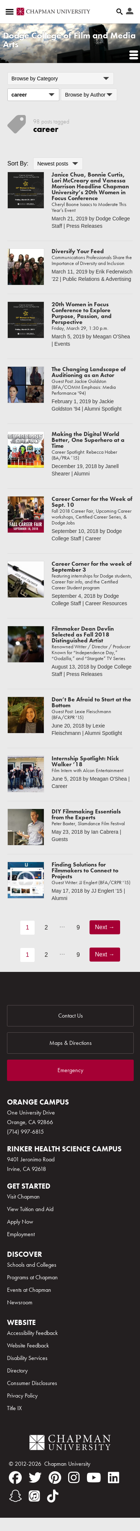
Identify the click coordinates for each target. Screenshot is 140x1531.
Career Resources (106, 603)
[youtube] (94, 1477)
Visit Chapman (23, 1196)
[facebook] (15, 1477)
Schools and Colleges (31, 1265)
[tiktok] (53, 1496)
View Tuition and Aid (30, 1209)
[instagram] (74, 1477)
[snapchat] (15, 1496)
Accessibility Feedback (32, 1333)
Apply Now (20, 1221)
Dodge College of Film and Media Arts (69, 39)
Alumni (82, 474)
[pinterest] (55, 1477)
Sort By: (17, 163)
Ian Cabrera (104, 832)
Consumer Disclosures (32, 1383)
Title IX (14, 1408)
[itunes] (34, 1496)
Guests (60, 839)
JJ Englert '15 (106, 891)
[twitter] (35, 1477)
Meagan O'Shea (111, 336)
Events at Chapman (29, 1290)
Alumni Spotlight (103, 409)
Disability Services (27, 1358)
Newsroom (19, 1302)
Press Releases (84, 226)
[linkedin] (113, 1477)
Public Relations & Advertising (97, 279)
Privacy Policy (22, 1395)
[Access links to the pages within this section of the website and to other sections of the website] (11, 12)
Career (93, 538)
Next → (105, 927)
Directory (17, 1370)
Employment (21, 1234)
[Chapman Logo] (70, 1444)
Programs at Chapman (32, 1277)
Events (62, 344)
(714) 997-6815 (25, 1132)
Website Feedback (28, 1345)
